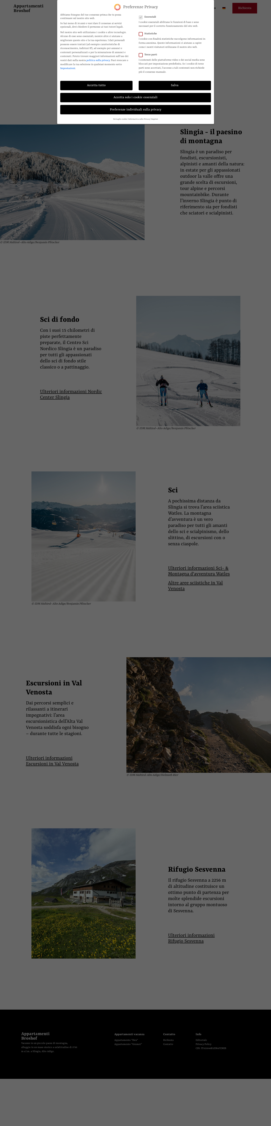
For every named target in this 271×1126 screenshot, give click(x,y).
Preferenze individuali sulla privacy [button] (135, 109)
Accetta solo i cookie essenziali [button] (135, 97)
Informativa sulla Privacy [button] (139, 119)
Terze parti (149, 55)
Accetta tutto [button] (96, 85)
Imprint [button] (154, 119)
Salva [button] (174, 85)
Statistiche (149, 34)
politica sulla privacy (98, 60)
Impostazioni (67, 68)
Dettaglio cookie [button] (120, 119)
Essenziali (149, 17)
